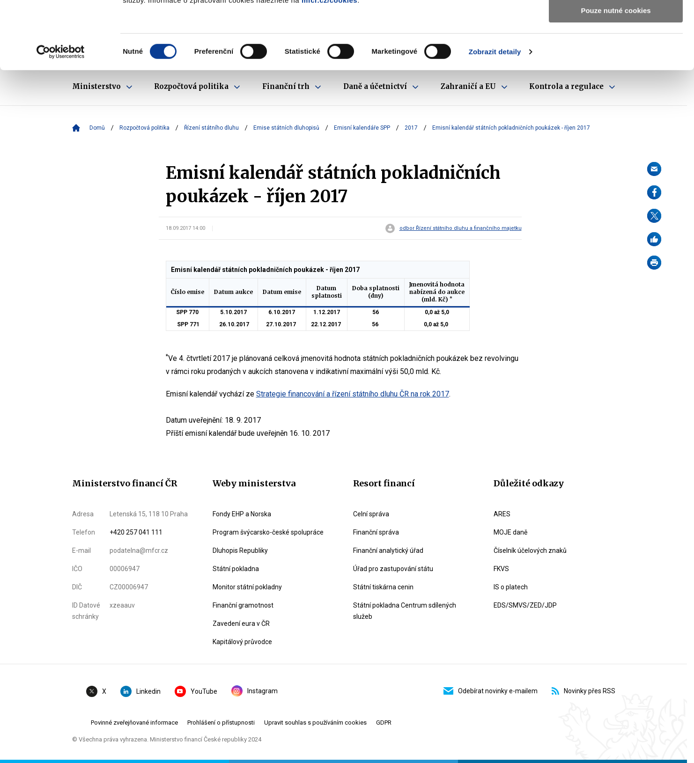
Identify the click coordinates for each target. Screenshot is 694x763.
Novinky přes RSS (583, 691)
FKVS (501, 568)
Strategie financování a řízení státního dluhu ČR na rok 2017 (352, 393)
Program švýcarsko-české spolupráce (268, 532)
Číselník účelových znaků (530, 550)
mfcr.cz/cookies (329, 68)
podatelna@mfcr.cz (139, 550)
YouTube (196, 691)
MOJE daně (510, 532)
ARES (502, 514)
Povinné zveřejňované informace (134, 722)
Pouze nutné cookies (615, 78)
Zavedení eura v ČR (241, 623)
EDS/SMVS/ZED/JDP (525, 605)
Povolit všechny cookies (616, 23)
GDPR (383, 722)
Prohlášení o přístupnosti (221, 722)
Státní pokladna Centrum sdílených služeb (404, 611)
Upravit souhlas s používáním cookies (315, 722)
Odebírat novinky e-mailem (490, 691)
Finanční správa (376, 532)
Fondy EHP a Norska (242, 514)
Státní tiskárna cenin (383, 587)
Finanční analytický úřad (388, 550)
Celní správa (371, 514)
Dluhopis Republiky (240, 550)
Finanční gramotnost (243, 605)
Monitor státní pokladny (247, 587)
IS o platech (511, 587)
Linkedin (140, 691)
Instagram (254, 691)
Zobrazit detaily (495, 119)
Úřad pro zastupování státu (393, 568)
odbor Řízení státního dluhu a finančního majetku (460, 228)
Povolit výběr (616, 51)
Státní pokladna (236, 568)
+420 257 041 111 (136, 532)
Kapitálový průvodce (242, 642)
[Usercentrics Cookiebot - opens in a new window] (61, 119)
